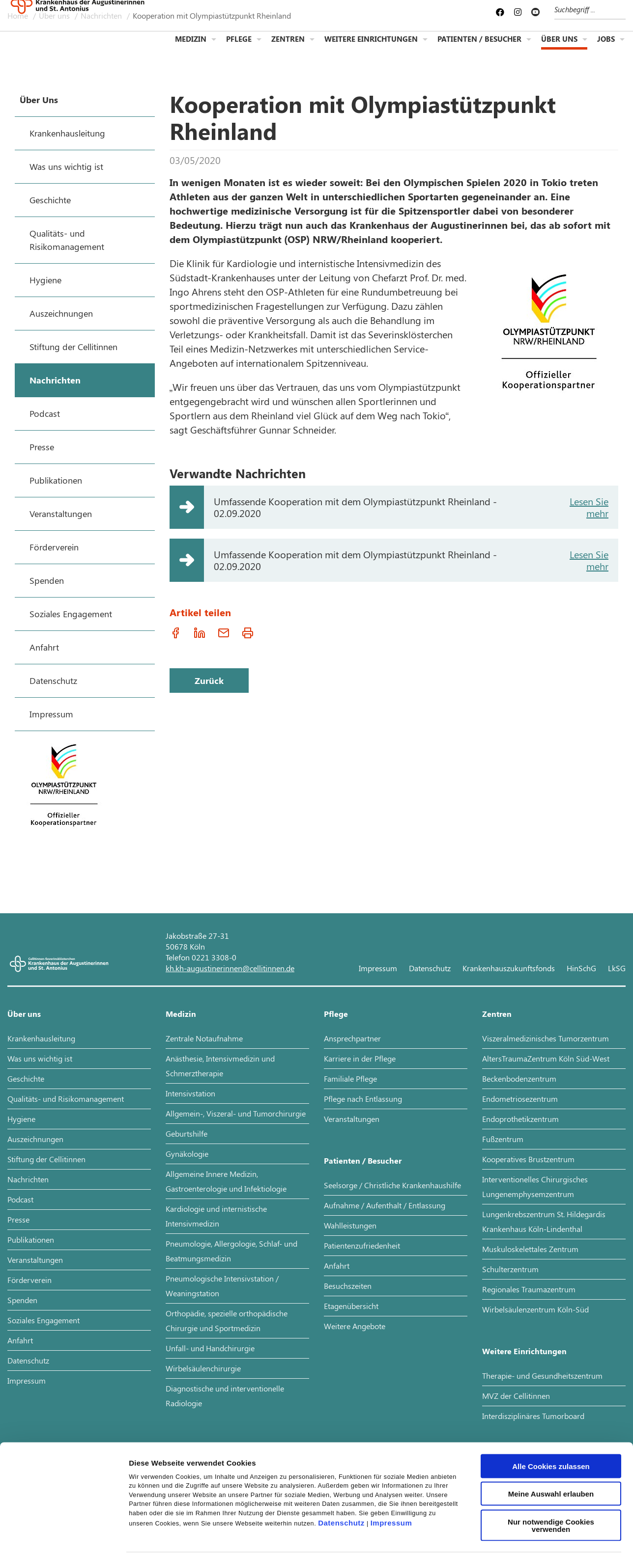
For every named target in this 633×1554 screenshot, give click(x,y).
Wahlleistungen (350, 1225)
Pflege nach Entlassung (363, 1098)
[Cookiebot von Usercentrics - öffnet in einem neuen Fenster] (64, 1534)
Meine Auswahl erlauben (551, 1448)
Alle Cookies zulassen (551, 1420)
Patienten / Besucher (479, 47)
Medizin (190, 47)
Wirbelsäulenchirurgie (203, 1368)
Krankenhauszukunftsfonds (508, 968)
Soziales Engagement (43, 1320)
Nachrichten (28, 1179)
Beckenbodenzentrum (519, 1078)
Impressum (391, 1476)
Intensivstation (190, 1093)
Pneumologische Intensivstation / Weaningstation (222, 1285)
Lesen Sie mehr (589, 506)
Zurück (209, 680)
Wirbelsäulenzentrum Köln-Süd (535, 1309)
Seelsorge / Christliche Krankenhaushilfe (392, 1185)
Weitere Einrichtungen (371, 47)
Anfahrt (20, 1340)
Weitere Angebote (354, 1326)
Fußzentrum (502, 1139)
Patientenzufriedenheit (362, 1245)
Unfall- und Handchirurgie (210, 1348)
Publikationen (30, 1239)
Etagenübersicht (351, 1306)
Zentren (288, 47)
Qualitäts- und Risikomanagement (65, 1098)
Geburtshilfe (186, 1133)
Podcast (20, 1199)
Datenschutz (341, 1476)
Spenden (22, 1300)
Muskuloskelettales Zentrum (530, 1249)
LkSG (617, 968)
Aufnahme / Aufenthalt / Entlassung (384, 1205)
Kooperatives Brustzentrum (528, 1159)
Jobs (606, 47)
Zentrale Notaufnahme (204, 1038)
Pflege (239, 47)
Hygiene (21, 1119)
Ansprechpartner (352, 1038)
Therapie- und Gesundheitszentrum (542, 1375)
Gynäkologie (187, 1153)
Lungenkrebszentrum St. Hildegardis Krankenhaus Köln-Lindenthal (543, 1221)
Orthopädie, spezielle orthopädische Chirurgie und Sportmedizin (227, 1320)
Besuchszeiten (348, 1286)
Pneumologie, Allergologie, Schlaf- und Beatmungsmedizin (231, 1250)
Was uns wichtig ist (39, 1058)
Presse (18, 1219)
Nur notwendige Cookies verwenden (551, 1479)
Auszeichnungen (35, 1139)
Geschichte (25, 1078)
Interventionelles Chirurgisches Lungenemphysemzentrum (535, 1186)
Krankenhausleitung (41, 1038)
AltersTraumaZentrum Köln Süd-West (545, 1058)
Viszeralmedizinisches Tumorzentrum (545, 1038)
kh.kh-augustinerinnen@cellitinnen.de (230, 968)
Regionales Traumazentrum (528, 1289)
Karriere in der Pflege (360, 1058)
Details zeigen (522, 1534)
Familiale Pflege (350, 1078)
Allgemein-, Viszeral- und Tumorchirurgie (236, 1113)
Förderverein (29, 1280)
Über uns (559, 47)
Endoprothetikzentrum (520, 1119)
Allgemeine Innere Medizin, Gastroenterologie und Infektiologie (226, 1181)
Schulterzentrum (510, 1269)
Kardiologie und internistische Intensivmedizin (216, 1215)
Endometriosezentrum (520, 1098)
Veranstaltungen (35, 1259)
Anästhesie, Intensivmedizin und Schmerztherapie (220, 1065)
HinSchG (581, 968)
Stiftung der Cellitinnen (46, 1159)
